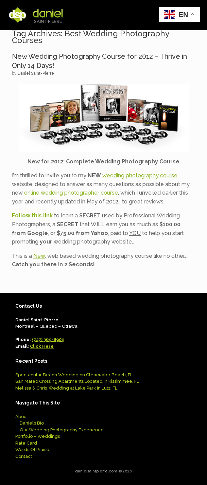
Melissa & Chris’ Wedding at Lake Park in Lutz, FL (66, 388)
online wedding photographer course (71, 193)
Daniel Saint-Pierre (36, 73)
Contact (23, 456)
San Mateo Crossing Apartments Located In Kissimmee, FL (77, 381)
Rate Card (26, 443)
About (21, 416)
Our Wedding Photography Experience (62, 429)
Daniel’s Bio (32, 423)
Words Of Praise (32, 449)
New (39, 256)
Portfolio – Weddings (37, 436)
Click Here (42, 346)
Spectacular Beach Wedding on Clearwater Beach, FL (74, 374)
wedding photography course (139, 175)
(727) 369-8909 (48, 339)
